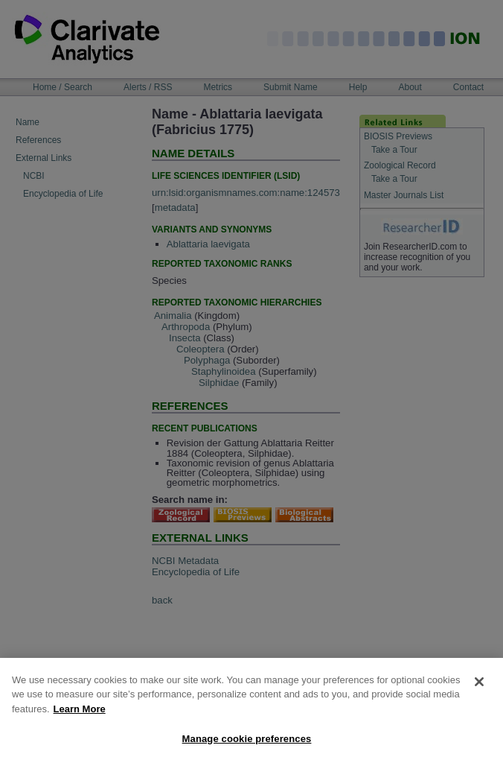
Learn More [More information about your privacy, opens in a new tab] (80, 717)
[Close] (479, 690)
